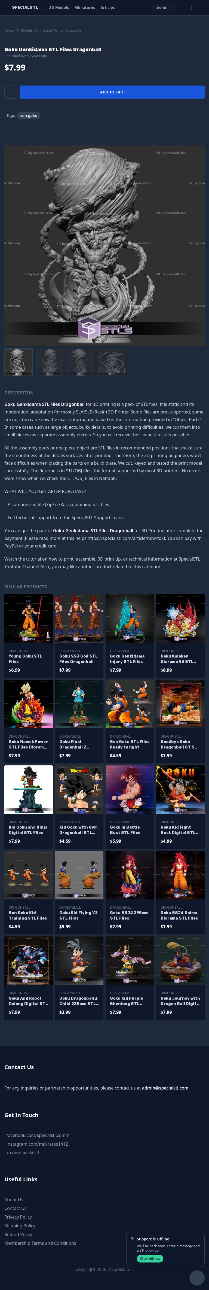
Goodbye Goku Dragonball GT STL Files (180, 745)
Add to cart (112, 92)
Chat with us (150, 1258)
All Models (24, 30)
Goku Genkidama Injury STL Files (127, 659)
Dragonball (75, 30)
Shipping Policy (19, 1226)
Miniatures (84, 7)
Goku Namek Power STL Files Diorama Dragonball (28, 745)
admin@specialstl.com (165, 1088)
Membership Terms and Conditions (40, 1243)
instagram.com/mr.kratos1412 (37, 1144)
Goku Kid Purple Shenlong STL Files (126, 1001)
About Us (13, 1200)
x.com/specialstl (23, 1153)
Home (9, 30)
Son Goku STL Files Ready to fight (130, 745)
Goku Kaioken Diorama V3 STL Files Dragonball (178, 659)
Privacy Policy (18, 1217)
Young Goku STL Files (25, 659)
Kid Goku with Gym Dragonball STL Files (78, 830)
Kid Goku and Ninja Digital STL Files (28, 830)
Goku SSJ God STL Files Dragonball (78, 659)
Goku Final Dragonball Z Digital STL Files (76, 745)
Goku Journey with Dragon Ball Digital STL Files (180, 1001)
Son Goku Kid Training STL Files (28, 916)
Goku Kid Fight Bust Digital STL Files (178, 830)
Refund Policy (18, 1234)
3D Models (59, 7)
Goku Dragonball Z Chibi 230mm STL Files (78, 1001)
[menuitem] (18, 362)
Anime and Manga (49, 30)
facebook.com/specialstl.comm (38, 1135)
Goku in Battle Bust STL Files (125, 830)
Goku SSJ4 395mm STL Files (129, 916)
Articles (107, 7)
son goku (29, 115)
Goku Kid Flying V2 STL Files (78, 916)
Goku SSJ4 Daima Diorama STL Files (179, 916)
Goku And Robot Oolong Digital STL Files (28, 1001)
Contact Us (15, 1208)
